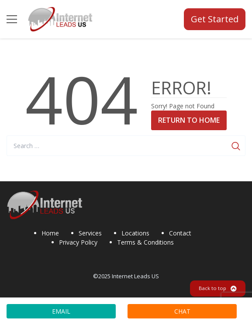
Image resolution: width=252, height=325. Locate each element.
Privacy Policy (78, 242)
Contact (180, 233)
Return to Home (189, 120)
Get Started (214, 19)
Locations (135, 233)
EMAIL (61, 311)
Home (50, 233)
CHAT (182, 311)
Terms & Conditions (145, 242)
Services (90, 233)
